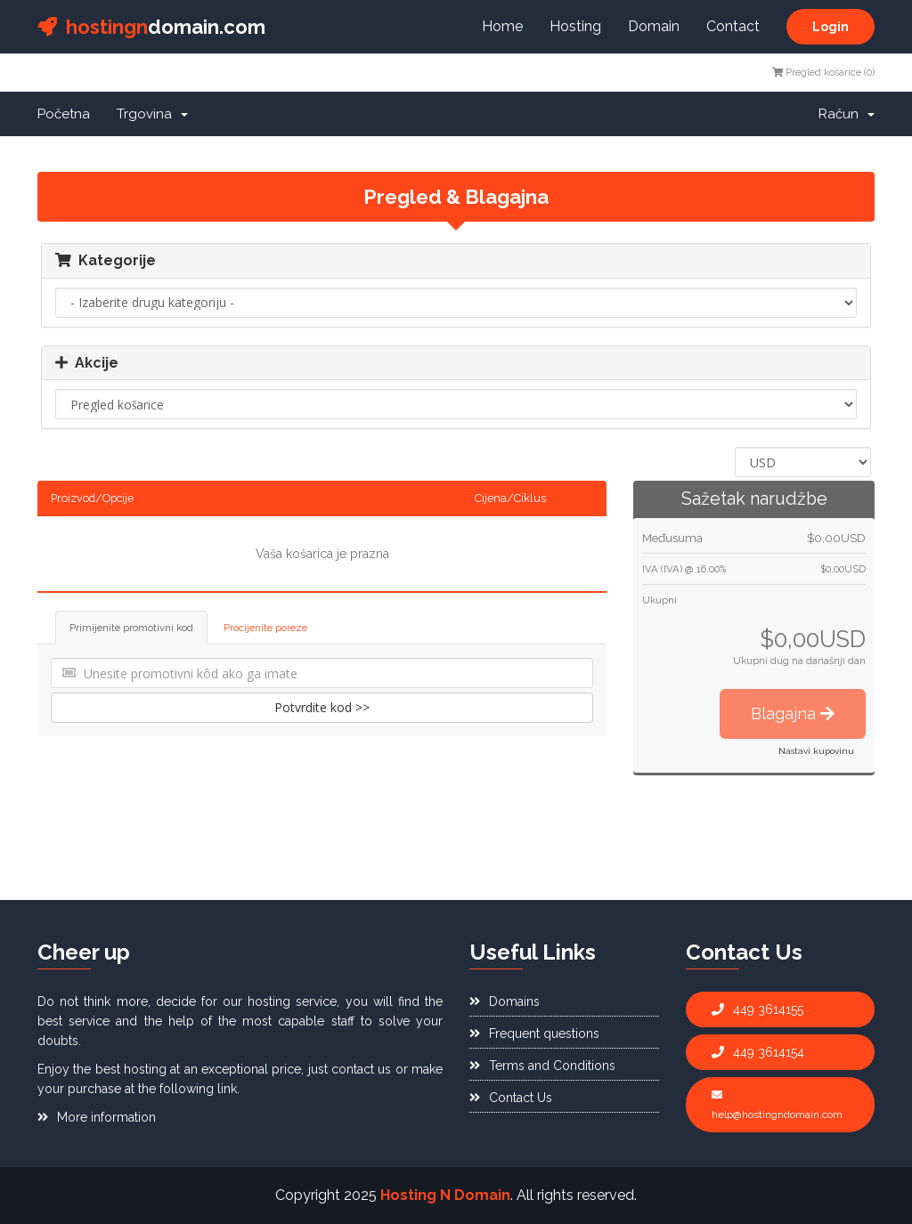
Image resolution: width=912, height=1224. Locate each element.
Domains (504, 1001)
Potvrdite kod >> (322, 707)
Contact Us (510, 1097)
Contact (733, 26)
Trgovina (152, 114)
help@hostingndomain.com (777, 1105)
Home (502, 26)
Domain (654, 26)
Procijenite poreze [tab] (265, 627)
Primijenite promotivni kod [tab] (131, 627)
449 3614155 (757, 1009)
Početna (63, 114)
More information (96, 1117)
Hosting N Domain (445, 1195)
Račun (846, 114)
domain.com (151, 26)
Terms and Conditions (542, 1065)
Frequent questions (534, 1033)
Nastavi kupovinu (816, 751)
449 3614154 (758, 1052)
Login (830, 27)
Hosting (575, 26)
